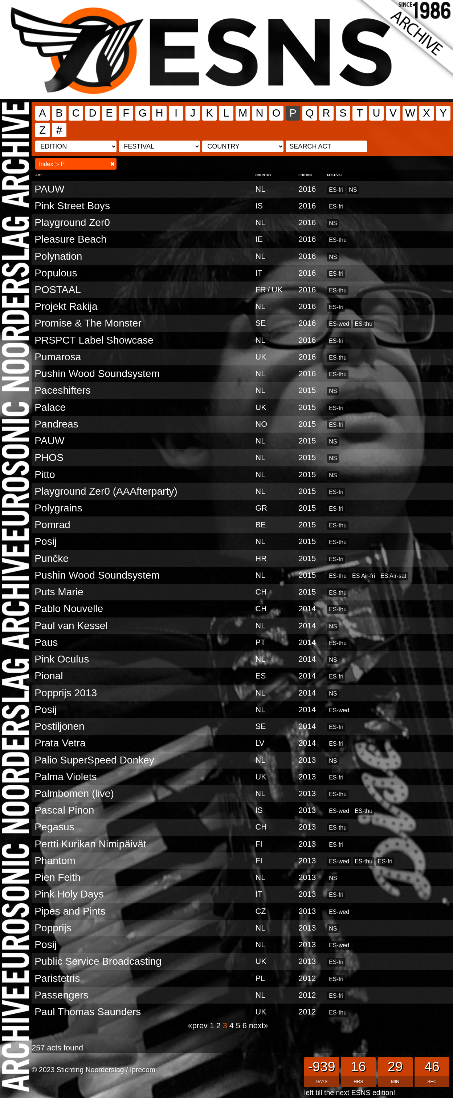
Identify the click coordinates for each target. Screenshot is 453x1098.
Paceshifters (62, 390)
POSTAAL (57, 289)
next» (258, 1025)
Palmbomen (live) (74, 793)
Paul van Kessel (70, 625)
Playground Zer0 (72, 222)
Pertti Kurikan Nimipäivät (90, 844)
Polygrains (58, 508)
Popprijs (52, 927)
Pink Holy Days (68, 894)
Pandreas (56, 424)
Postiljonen (59, 726)
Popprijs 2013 (65, 692)
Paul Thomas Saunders (87, 1011)
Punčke (51, 558)
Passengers (61, 995)
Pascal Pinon (64, 810)
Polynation (58, 256)
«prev (199, 1025)
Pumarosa (57, 356)
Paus (46, 642)
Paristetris (57, 978)
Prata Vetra (59, 743)
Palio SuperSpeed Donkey (94, 760)
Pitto (44, 474)
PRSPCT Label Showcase (93, 340)
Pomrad (52, 524)
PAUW (49, 189)
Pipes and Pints (69, 911)
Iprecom (142, 1070)
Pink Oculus (61, 659)
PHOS (49, 457)
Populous (55, 273)
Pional (48, 675)
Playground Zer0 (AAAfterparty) (105, 491)
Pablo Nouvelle (68, 608)
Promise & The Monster (87, 323)
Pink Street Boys (72, 205)
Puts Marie (58, 591)
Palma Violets (65, 776)
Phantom (54, 860)
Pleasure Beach (70, 239)
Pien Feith (57, 877)
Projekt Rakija (65, 306)
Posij (45, 541)
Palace (50, 407)
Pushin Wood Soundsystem (96, 373)
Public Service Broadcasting (98, 961)
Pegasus (54, 826)
